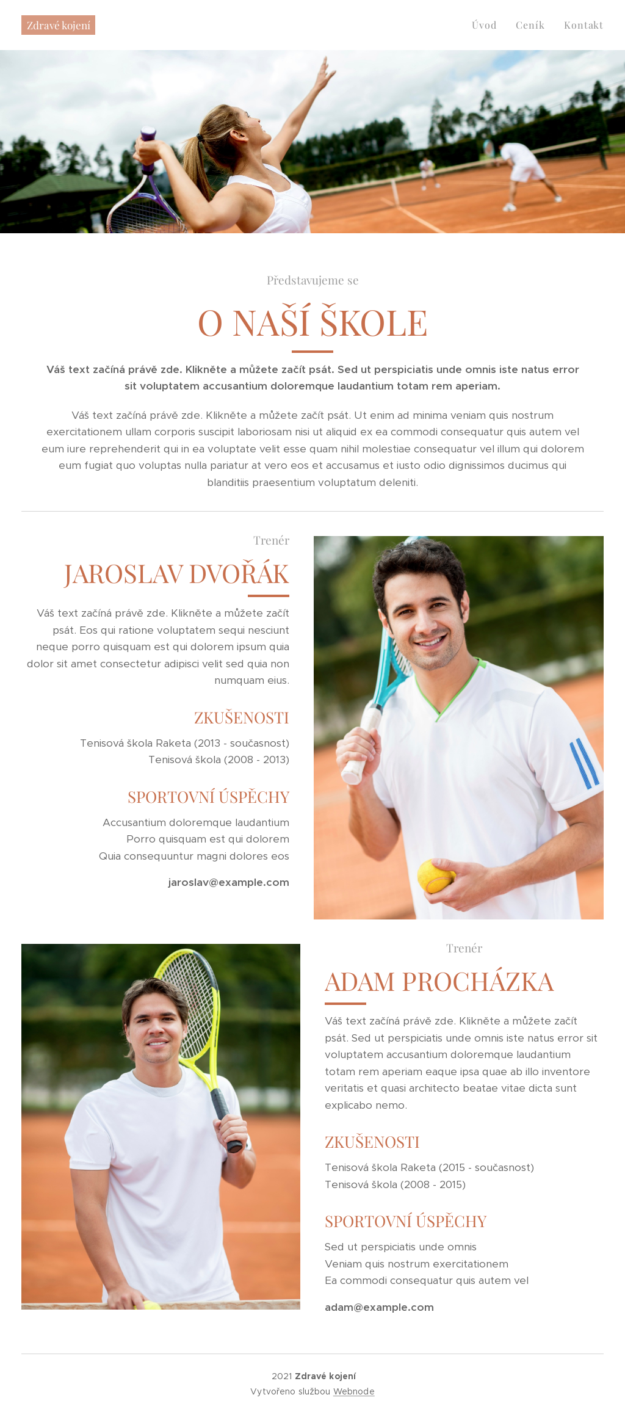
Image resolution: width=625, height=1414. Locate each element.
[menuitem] (487, 25)
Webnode (354, 1391)
